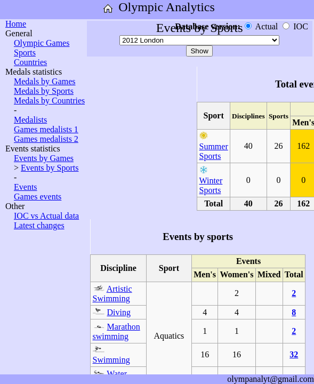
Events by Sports (49, 167)
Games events (37, 196)
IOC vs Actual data (46, 215)
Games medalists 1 (46, 129)
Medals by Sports (44, 90)
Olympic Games (41, 42)
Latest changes (39, 225)
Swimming (111, 359)
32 (293, 354)
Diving (119, 312)
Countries (30, 62)
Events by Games (44, 158)
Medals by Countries (49, 100)
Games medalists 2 (46, 138)
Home (15, 23)
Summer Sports (213, 151)
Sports (25, 52)
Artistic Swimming (112, 293)
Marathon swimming (116, 331)
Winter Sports (211, 185)
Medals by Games (45, 81)
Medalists (30, 119)
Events (25, 186)
